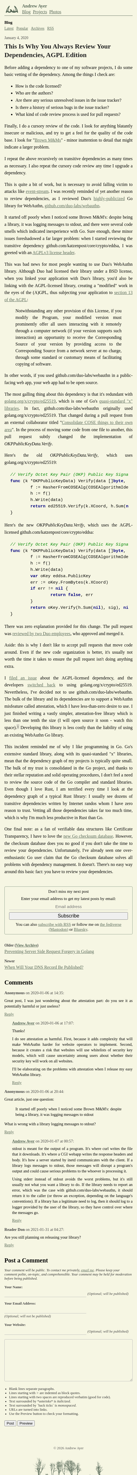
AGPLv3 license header (53, 252)
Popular (22, 28)
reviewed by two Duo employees (41, 633)
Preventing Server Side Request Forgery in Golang (49, 951)
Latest (9, 28)
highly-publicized (109, 198)
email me (87, 1270)
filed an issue (23, 678)
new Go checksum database (88, 836)
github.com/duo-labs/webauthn (72, 205)
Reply (9, 1014)
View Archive (26, 945)
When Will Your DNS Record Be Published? (44, 967)
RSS (50, 28)
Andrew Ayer (23, 1023)
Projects (40, 11)
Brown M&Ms (48, 140)
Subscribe (68, 916)
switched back (41, 684)
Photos (55, 11)
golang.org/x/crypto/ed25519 (30, 401)
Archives (37, 28)
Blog (26, 11)
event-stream (37, 191)
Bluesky (80, 929)
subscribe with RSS (54, 924)
